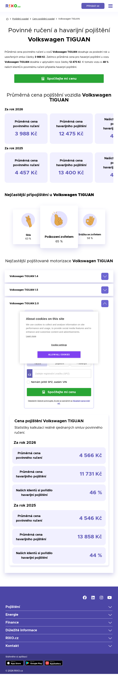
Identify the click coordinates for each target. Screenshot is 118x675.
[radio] (29, 360)
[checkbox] (59, 382)
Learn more (31, 341)
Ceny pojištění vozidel (43, 19)
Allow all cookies (76, 350)
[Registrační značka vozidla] (62, 374)
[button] (110, 6)
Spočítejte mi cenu (59, 78)
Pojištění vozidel (20, 19)
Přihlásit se (92, 6)
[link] (13, 5)
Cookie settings (41, 350)
